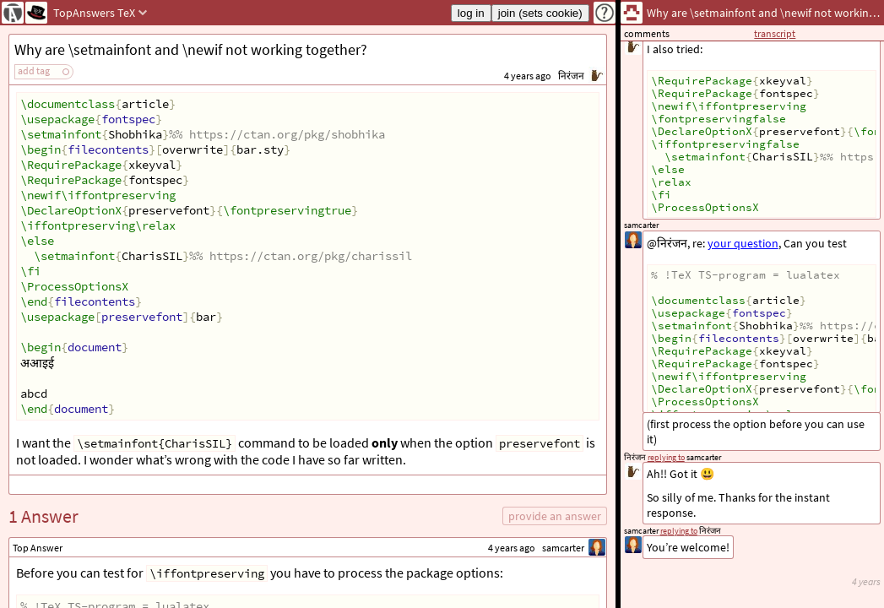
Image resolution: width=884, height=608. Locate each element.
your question (743, 243)
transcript (774, 33)
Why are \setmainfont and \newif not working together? (190, 49)
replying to (678, 530)
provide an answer (554, 516)
